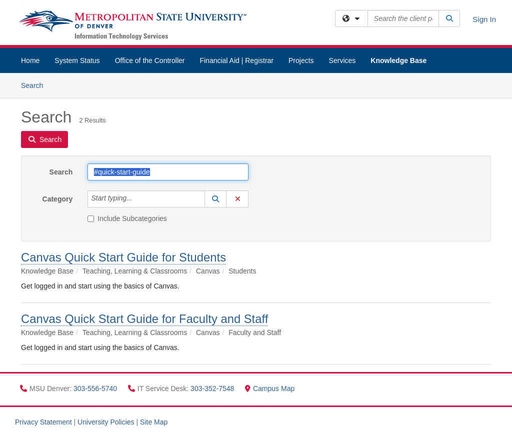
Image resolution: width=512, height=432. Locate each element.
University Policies (106, 422)
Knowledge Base (398, 60)
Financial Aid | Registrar (237, 60)
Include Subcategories (127, 218)
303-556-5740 (96, 388)
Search (35, 85)
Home (30, 60)
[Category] (138, 199)
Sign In (484, 19)
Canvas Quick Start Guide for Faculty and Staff (144, 319)
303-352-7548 (213, 388)
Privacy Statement (43, 422)
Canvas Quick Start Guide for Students (123, 257)
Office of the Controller (150, 60)
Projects (301, 60)
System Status (77, 60)
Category (57, 199)
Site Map (154, 422)
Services (342, 60)
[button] (215, 199)
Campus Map (269, 388)
